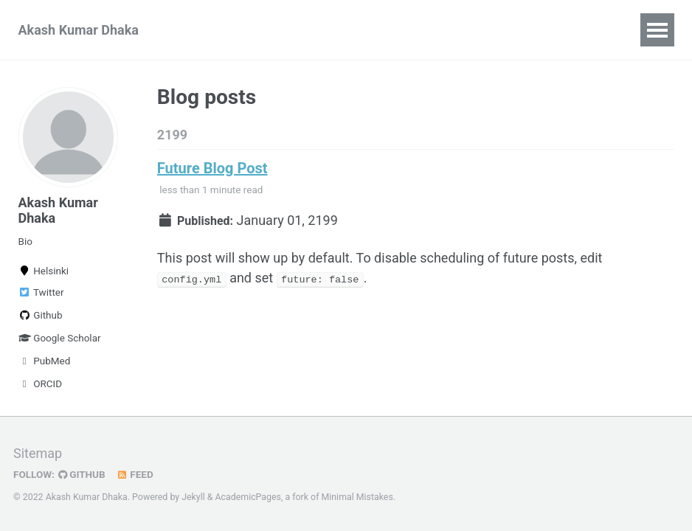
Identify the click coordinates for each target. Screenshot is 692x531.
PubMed (44, 361)
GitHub (82, 474)
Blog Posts (539, 30)
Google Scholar (59, 338)
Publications (228, 30)
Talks (306, 30)
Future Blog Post (219, 167)
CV (606, 30)
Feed (136, 474)
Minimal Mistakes (357, 497)
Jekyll (193, 497)
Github (40, 315)
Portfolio (454, 30)
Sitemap (37, 453)
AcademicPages (248, 497)
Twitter (41, 292)
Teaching (376, 30)
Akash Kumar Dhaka (78, 30)
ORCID (40, 383)
